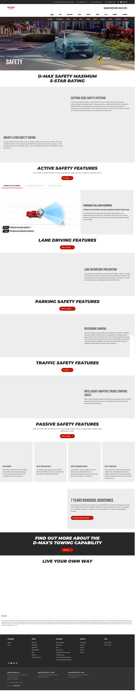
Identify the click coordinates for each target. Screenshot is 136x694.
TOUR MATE (118, 19)
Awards (82, 652)
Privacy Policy (108, 642)
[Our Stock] (132, 337)
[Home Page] (11, 8)
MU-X (9, 645)
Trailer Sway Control (55, 185)
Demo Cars (35, 645)
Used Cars (34, 647)
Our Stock (70, 14)
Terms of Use (107, 645)
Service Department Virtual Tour (64, 659)
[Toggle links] (13, 686)
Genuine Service (60, 642)
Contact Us (83, 642)
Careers (82, 647)
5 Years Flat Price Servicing (63, 652)
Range (95, 19)
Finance (115, 14)
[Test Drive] (132, 356)
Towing (88, 19)
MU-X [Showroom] (60, 14)
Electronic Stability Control (34, 185)
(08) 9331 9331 (14, 677)
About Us (82, 645)
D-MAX (9, 642)
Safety (81, 19)
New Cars (34, 642)
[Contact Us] (63, 2)
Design (68, 19)
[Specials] (132, 347)
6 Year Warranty (60, 655)
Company (124, 14)
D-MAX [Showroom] (52, 14)
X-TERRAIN (102, 19)
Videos (82, 650)
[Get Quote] (132, 351)
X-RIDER (110, 19)
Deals (79, 14)
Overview (50, 19)
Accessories (59, 650)
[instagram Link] (126, 2)
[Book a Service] (132, 342)
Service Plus (59, 645)
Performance (59, 19)
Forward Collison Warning (12, 185)
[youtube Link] (121, 2)
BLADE (125, 19)
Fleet (106, 14)
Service (88, 14)
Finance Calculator (36, 657)
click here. (14, 625)
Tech (74, 19)
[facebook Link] (118, 2)
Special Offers (35, 650)
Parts (97, 14)
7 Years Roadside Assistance (63, 657)
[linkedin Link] (124, 2)
